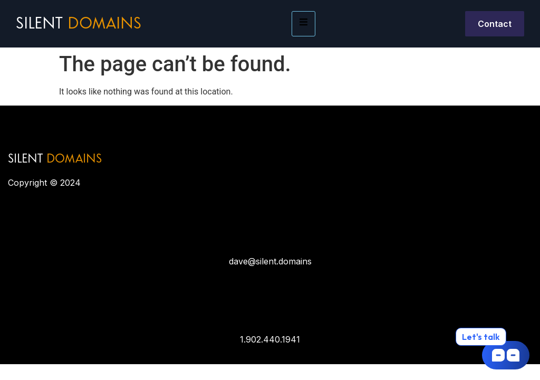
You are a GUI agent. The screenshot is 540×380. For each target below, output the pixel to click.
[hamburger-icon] (303, 23)
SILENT (55, 159)
